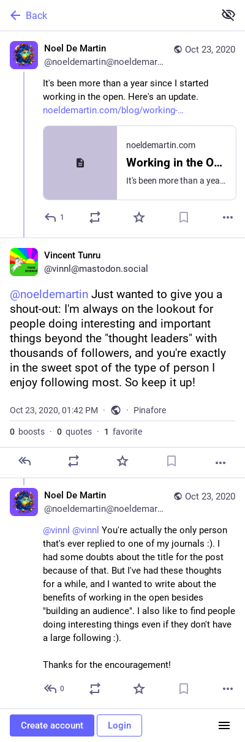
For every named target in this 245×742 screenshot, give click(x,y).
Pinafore (150, 410)
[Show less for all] (228, 14)
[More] (228, 217)
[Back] (106, 15)
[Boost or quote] (95, 217)
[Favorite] (139, 217)
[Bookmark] (183, 217)
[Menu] (224, 725)
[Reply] (55, 217)
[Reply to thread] (55, 688)
